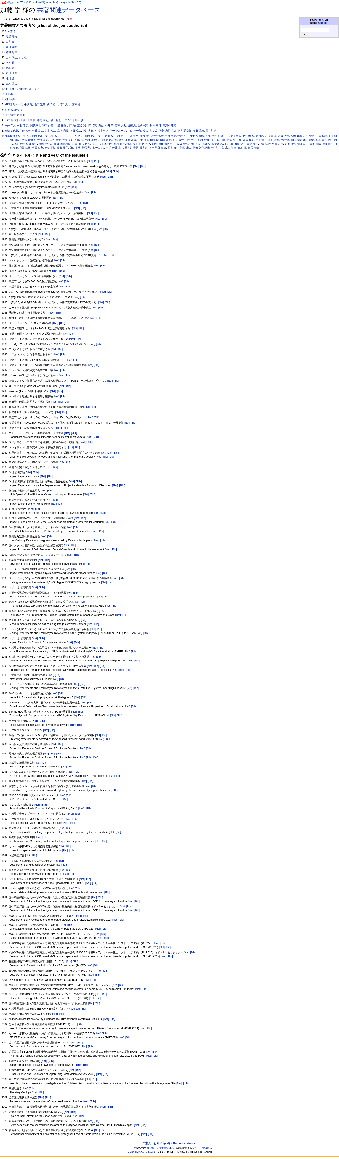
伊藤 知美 (25, 130)
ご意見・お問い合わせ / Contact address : (169, 1143)
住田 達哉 (39, 104)
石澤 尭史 (97, 125)
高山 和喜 (230, 147)
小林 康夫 (117, 139)
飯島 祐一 (11, 67)
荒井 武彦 (77, 120)
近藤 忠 (132, 125)
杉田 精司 (31, 143)
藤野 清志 (198, 130)
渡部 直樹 (194, 143)
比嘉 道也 (119, 143)
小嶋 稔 (79, 139)
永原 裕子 (132, 143)
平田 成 (237, 139)
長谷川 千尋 (131, 147)
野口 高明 (75, 147)
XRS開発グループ (37, 136)
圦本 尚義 (62, 130)
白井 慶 (10, 41)
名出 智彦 (308, 136)
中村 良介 (183, 136)
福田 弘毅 (264, 143)
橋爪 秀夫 (84, 143)
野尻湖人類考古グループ (96, 147)
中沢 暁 (28, 104)
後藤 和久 (248, 139)
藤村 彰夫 (11, 52)
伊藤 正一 (223, 136)
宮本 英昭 (67, 139)
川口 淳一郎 (134, 130)
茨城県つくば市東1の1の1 (161, 1148)
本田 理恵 (308, 139)
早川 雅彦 (273, 139)
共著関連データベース (69, 9)
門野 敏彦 (160, 147)
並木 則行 (145, 136)
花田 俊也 (290, 143)
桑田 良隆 (59, 143)
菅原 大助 (120, 125)
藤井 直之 (34, 88)
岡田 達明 (11, 46)
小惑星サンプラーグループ (110, 130)
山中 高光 (143, 139)
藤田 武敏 (24, 147)
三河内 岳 (132, 136)
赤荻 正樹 (50, 147)
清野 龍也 (55, 120)
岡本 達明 (165, 139)
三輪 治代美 (11, 130)
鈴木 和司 (155, 125)
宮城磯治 (207, 1148)
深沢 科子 (169, 143)
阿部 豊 (209, 147)
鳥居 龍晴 (253, 147)
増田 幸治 (15, 139)
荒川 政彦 (11, 73)
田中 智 (66, 120)
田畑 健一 (239, 143)
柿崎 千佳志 (45, 143)
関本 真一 (173, 147)
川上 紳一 (10, 94)
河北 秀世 (144, 143)
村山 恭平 (11, 88)
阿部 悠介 (198, 147)
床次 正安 (158, 130)
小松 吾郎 (105, 139)
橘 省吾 (95, 143)
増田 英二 (75, 130)
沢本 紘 (10, 62)
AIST (20, 2)
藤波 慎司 (327, 143)
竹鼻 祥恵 (277, 143)
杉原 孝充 (321, 139)
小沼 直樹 (60, 125)
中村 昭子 (22, 125)
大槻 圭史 (42, 139)
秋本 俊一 (22, 115)
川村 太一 (190, 139)
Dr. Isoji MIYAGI (136, 1151)
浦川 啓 (10, 78)
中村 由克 (170, 136)
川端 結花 (225, 139)
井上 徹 (9, 109)
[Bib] (96, 161)
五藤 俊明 (210, 136)
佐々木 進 (248, 136)
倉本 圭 (272, 136)
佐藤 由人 (37, 130)
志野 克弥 (170, 130)
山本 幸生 (11, 57)
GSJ (28, 2)
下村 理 (9, 120)
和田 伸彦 (47, 125)
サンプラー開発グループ (86, 136)
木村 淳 (285, 139)
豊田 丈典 (37, 147)
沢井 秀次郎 (185, 130)
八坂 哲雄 (283, 136)
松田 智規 (10, 99)
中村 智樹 (157, 136)
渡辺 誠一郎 (84, 125)
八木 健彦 (296, 136)
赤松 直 (18, 109)
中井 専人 (10, 125)
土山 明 (332, 136)
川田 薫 (214, 139)
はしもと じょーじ (60, 136)
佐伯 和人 (261, 136)
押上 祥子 (261, 139)
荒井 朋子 (302, 143)
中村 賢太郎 (197, 136)
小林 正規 (130, 139)
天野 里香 (55, 139)
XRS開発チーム (14, 104)
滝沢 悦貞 (207, 143)
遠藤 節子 (62, 147)
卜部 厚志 (35, 125)
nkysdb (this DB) (71, 2)
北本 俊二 (50, 130)
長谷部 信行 (147, 147)
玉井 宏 (228, 143)
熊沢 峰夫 (11, 36)
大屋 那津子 (29, 139)
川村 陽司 (203, 139)
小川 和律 (87, 130)
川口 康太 (178, 139)
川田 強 (71, 125)
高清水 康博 (169, 125)
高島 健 (242, 147)
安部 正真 (20, 120)
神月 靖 (109, 125)
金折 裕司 (143, 125)
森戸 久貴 (71, 143)
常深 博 (147, 130)
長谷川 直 (211, 130)
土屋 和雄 (321, 136)
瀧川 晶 (218, 143)
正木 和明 (106, 143)
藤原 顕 (76, 104)
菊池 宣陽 (315, 143)
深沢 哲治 (157, 143)
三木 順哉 (107, 136)
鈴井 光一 (117, 147)
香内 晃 (219, 147)
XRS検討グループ (15, 136)
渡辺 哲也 (182, 143)
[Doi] (66, 401)
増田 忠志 (64, 104)
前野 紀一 (52, 104)
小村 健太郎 (91, 139)
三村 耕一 (120, 136)
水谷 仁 (23, 57)
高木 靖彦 (11, 83)
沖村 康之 (42, 120)
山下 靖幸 (10, 115)
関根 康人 (185, 147)
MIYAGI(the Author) (46, 2)
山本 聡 (154, 139)
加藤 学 (11, 31)
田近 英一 (252, 143)
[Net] (90, 161)
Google (322, 22)
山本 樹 (31, 120)
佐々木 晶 (235, 136)
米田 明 (23, 88)
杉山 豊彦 (18, 143)
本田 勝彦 (296, 139)
